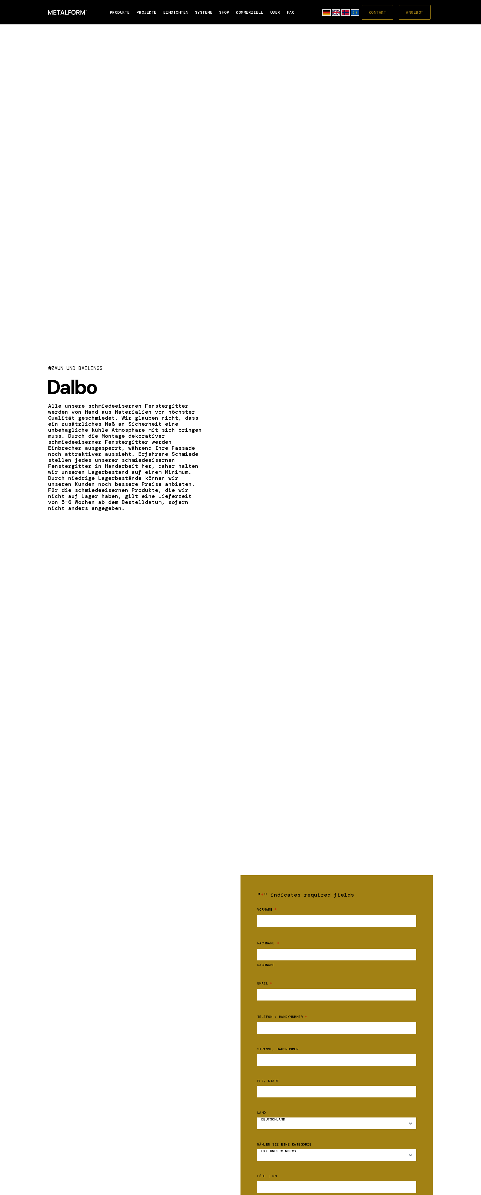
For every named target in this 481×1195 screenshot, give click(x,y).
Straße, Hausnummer (278, 1049)
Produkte (120, 12)
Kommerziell (250, 12)
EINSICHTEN (175, 12)
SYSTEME (204, 12)
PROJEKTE (147, 12)
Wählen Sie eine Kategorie (284, 1145)
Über (275, 12)
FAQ (291, 12)
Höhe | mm (267, 1176)
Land (261, 1113)
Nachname (266, 965)
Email (265, 983)
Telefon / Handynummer (282, 1017)
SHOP (224, 12)
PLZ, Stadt (268, 1081)
